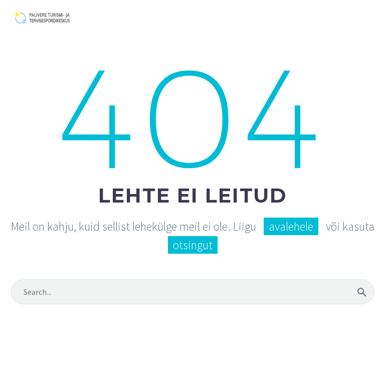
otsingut (193, 245)
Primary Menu (365, 19)
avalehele (291, 226)
